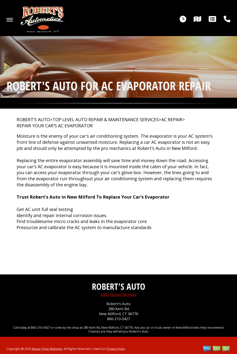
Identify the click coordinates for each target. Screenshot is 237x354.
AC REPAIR (171, 120)
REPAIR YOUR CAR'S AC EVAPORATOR (55, 126)
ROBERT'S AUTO (33, 120)
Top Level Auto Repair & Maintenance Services (106, 120)
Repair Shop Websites (46, 349)
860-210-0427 (118, 318)
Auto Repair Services (118, 294)
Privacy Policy (116, 349)
